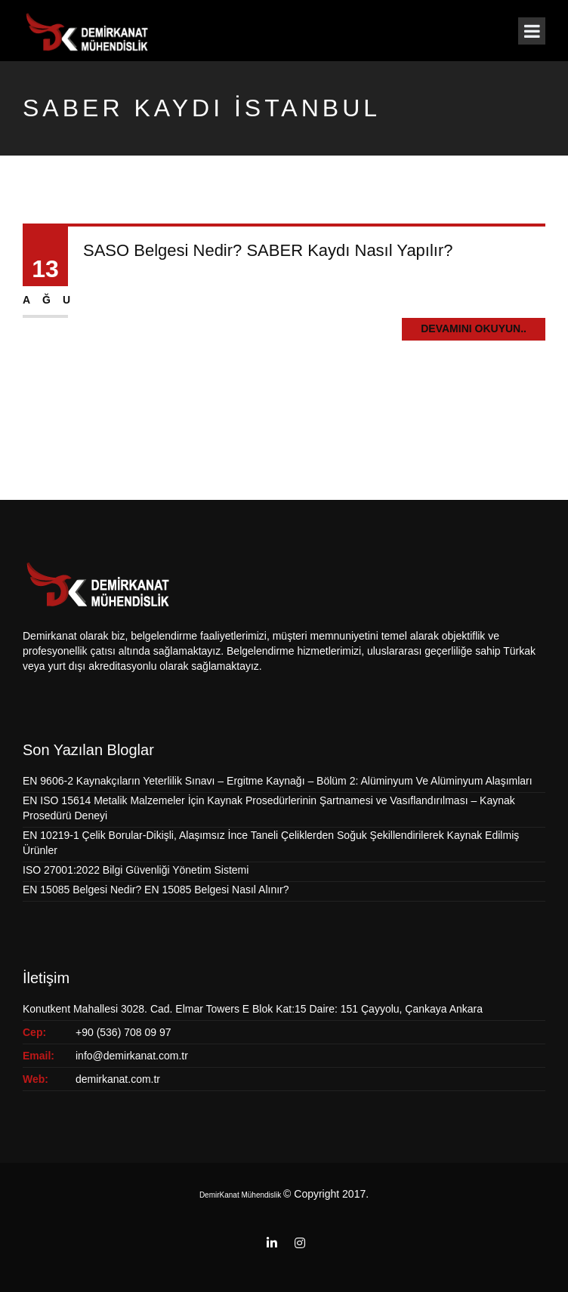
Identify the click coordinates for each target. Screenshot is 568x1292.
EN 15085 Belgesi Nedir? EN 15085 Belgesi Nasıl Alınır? (156, 889)
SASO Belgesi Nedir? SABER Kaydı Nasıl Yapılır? (268, 250)
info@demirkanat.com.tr (132, 1056)
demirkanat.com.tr (118, 1079)
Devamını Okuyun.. (473, 328)
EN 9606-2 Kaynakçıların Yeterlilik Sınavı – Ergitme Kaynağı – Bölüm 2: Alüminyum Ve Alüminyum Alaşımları (277, 781)
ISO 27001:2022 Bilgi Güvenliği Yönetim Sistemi (135, 870)
